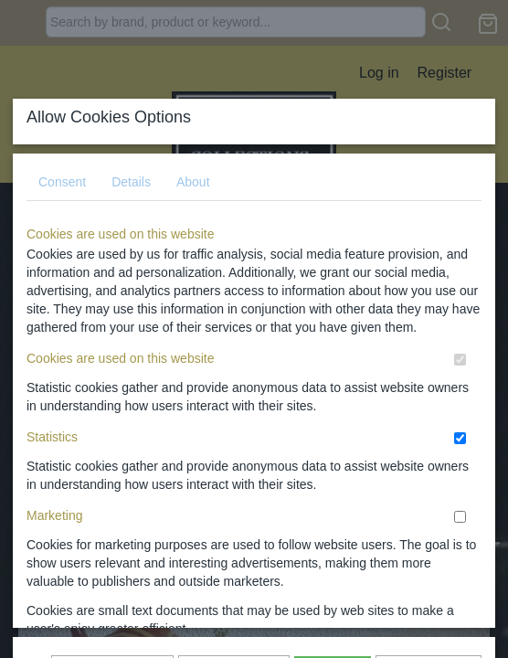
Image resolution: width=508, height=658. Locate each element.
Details (131, 151)
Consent (62, 151)
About (193, 151)
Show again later (112, 394)
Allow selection (234, 394)
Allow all (332, 394)
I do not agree (428, 394)
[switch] (460, 329)
